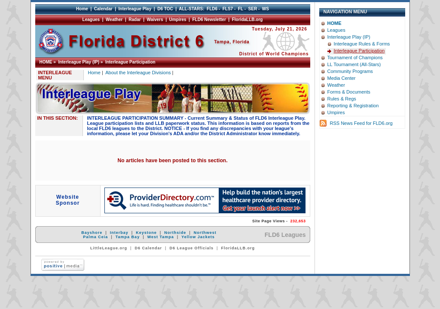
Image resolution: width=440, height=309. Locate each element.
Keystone (146, 232)
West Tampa (160, 237)
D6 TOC (165, 8)
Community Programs (350, 71)
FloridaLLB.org (247, 19)
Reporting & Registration (353, 105)
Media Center (341, 78)
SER (252, 8)
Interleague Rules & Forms (362, 43)
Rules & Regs (341, 98)
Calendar (103, 8)
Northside (175, 232)
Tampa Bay (128, 237)
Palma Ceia (95, 237)
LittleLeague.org (108, 248)
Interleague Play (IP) (78, 62)
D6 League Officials (192, 248)
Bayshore (91, 232)
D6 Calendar (148, 248)
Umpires (177, 19)
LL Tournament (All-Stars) (354, 64)
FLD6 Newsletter (209, 19)
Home (82, 8)
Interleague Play (135, 8)
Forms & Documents (348, 91)
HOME (46, 62)
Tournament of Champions (355, 57)
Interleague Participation (130, 62)
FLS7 (228, 8)
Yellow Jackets (198, 237)
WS (265, 8)
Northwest (205, 232)
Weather (114, 19)
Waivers (155, 19)
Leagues (91, 19)
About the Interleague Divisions (138, 72)
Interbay (119, 232)
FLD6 (212, 8)
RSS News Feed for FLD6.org (361, 123)
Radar (134, 19)
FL (240, 8)
